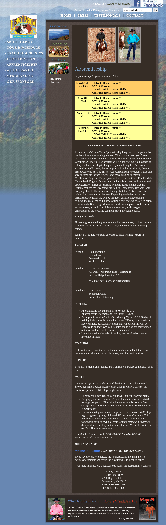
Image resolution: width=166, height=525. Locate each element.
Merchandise (24, 76)
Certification (24, 59)
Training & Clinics (24, 53)
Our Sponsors (24, 81)
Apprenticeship (24, 64)
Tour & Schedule (24, 47)
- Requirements (55, 79)
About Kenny (24, 42)
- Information (53, 82)
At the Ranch (24, 70)
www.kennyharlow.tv (118, 4)
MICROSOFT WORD (87, 450)
